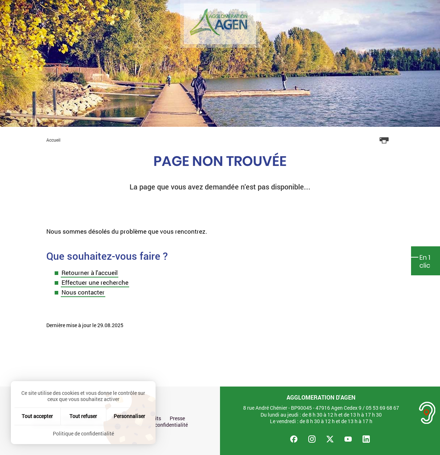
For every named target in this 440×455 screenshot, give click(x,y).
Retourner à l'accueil (90, 272)
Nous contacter (83, 292)
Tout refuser (83, 416)
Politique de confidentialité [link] (83, 433)
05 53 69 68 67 (382, 407)
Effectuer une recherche (95, 282)
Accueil (53, 140)
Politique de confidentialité (157, 424)
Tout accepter (37, 416)
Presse (177, 418)
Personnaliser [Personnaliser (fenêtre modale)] (129, 416)
